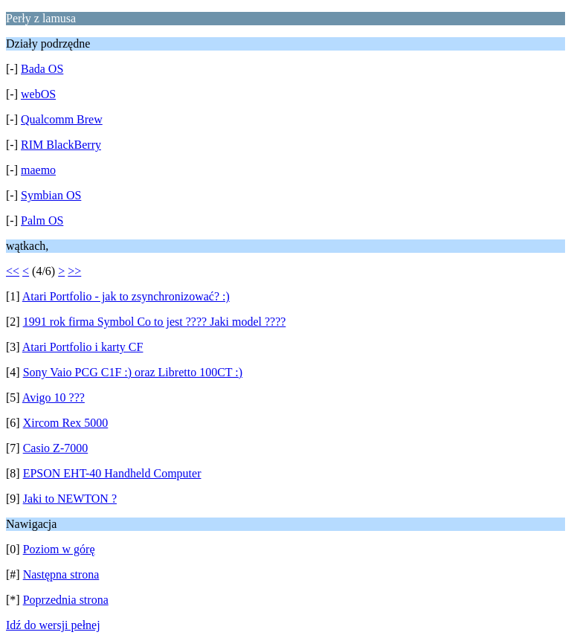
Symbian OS (51, 195)
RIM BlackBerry (61, 144)
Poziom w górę (59, 549)
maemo (38, 170)
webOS (38, 94)
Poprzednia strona (66, 599)
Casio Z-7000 (55, 448)
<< (12, 271)
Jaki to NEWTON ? (70, 498)
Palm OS (42, 220)
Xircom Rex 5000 (66, 422)
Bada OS (42, 68)
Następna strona (61, 574)
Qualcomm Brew (62, 119)
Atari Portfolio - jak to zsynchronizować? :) (126, 296)
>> (74, 271)
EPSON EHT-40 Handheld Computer (112, 473)
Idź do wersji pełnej (53, 625)
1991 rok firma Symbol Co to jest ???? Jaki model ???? (154, 321)
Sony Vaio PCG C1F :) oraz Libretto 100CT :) (132, 372)
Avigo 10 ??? (53, 397)
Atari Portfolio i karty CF (82, 347)
